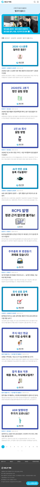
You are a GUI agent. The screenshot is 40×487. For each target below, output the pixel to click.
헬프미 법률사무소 (28, 38)
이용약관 (26, 461)
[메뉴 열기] (38, 2)
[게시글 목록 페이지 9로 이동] (33, 446)
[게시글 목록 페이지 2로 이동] (6, 446)
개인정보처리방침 (35, 461)
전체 (3, 38)
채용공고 (11, 461)
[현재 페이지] (3, 446)
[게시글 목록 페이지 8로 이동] (29, 446)
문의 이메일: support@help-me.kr (8, 473)
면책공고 (19, 461)
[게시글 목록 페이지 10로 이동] (37, 446)
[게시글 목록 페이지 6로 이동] (21, 446)
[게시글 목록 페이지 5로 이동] (18, 446)
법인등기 (7, 38)
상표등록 (19, 38)
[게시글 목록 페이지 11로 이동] (21, 450)
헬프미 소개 (3, 461)
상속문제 (13, 38)
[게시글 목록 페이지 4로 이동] (14, 446)
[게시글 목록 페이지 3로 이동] (10, 446)
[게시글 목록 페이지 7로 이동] (25, 446)
